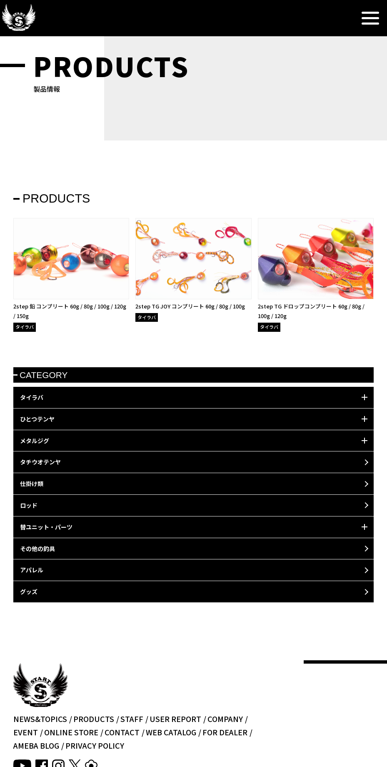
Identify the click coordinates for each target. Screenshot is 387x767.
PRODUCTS (93, 718)
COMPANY (225, 718)
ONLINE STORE (71, 732)
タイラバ (24, 326)
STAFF (131, 718)
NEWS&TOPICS (40, 718)
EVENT (25, 732)
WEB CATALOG (171, 732)
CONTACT (122, 732)
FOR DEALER (224, 732)
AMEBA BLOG (36, 745)
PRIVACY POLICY (94, 745)
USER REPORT (175, 718)
